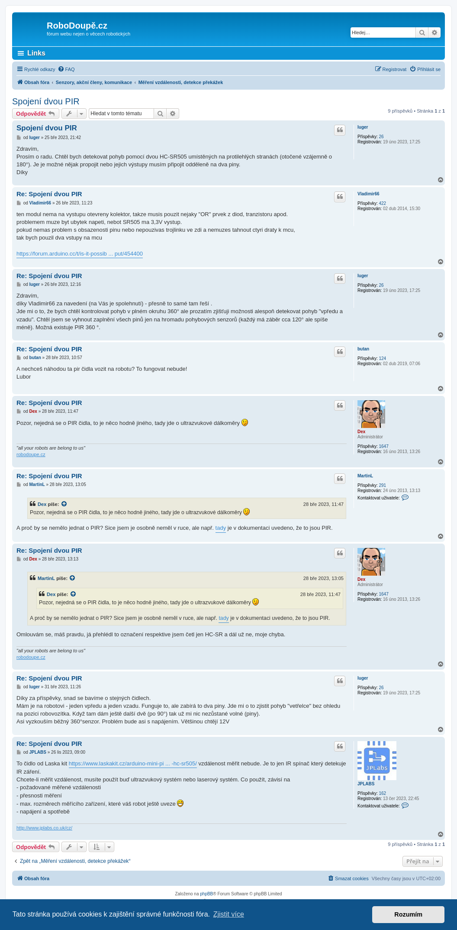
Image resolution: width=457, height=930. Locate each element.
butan (363, 349)
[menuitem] (66, 69)
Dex (361, 431)
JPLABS (365, 783)
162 (382, 793)
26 (381, 136)
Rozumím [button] (408, 914)
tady (221, 528)
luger (362, 127)
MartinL (365, 475)
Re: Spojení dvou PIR (49, 194)
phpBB (206, 893)
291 (382, 485)
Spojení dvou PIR (46, 101)
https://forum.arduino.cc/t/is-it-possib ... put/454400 (79, 253)
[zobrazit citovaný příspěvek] (64, 504)
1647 (383, 446)
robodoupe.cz (30, 454)
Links (36, 53)
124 (382, 358)
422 (382, 203)
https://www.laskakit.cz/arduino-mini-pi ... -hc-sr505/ (133, 763)
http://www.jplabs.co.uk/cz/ (44, 827)
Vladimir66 (368, 193)
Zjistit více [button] (228, 914)
